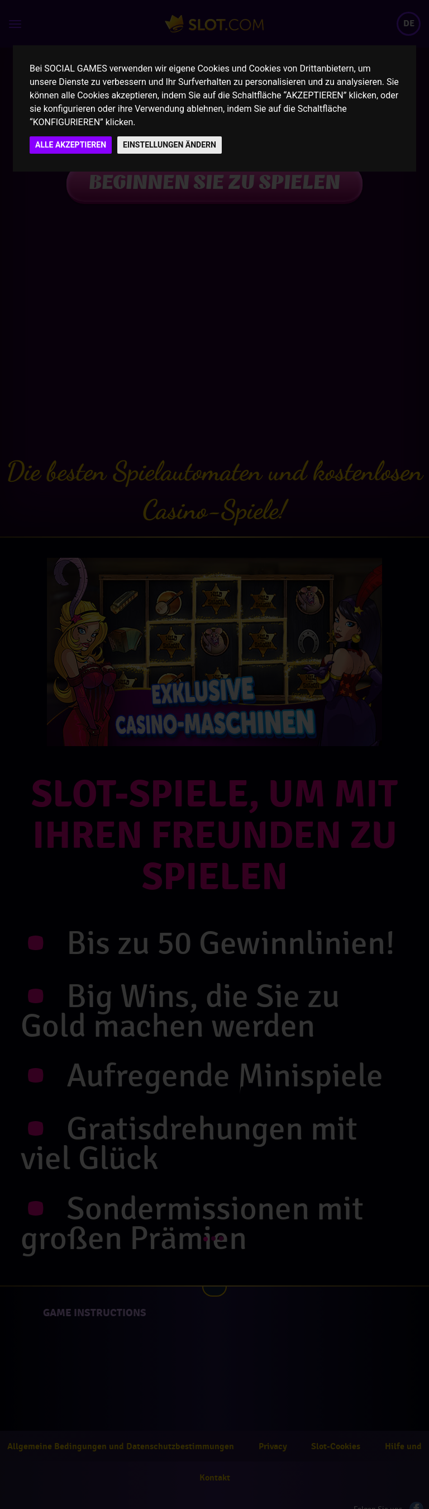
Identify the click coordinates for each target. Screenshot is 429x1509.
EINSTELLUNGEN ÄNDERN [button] (169, 144)
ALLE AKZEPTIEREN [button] (70, 144)
